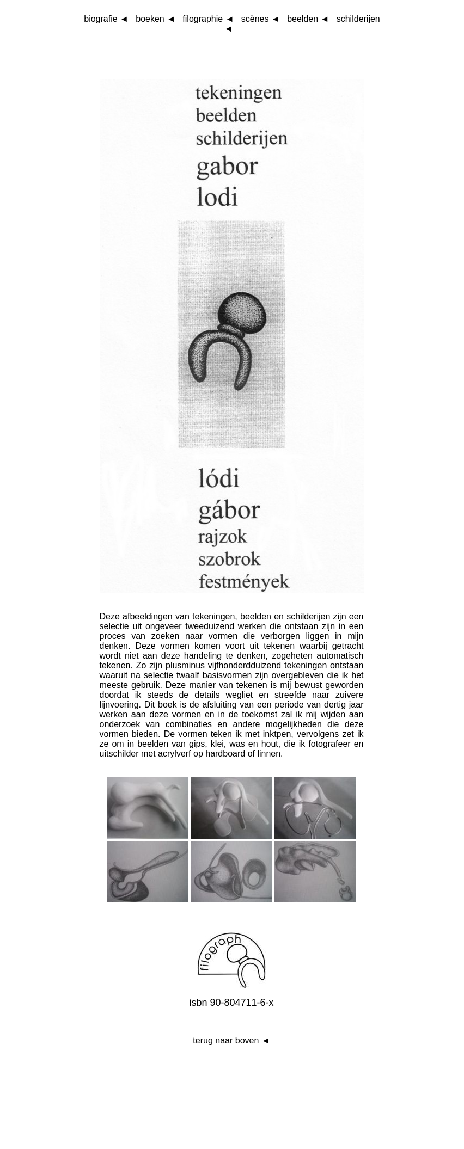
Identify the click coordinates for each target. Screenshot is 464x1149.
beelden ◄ (308, 18)
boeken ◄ (155, 18)
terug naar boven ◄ (231, 1040)
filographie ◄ (208, 18)
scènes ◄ (260, 18)
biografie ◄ (106, 18)
